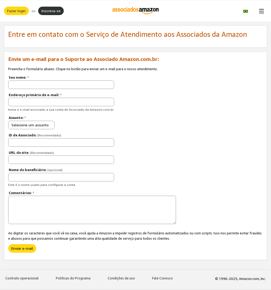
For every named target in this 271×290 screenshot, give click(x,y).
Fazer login (16, 10)
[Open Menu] (260, 11)
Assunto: (17, 117)
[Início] (135, 11)
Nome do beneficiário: (35, 170)
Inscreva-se (51, 10)
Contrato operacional (22, 278)
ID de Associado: (35, 135)
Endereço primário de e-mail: (35, 95)
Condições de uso (121, 278)
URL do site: (31, 152)
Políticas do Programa (73, 278)
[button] (248, 11)
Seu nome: (19, 77)
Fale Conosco (162, 278)
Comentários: (21, 193)
